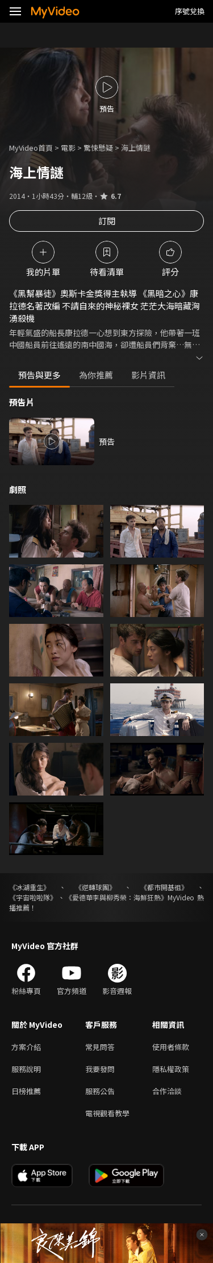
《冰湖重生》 (29, 887)
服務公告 (100, 1091)
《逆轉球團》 (95, 887)
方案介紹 (26, 1046)
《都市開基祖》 (164, 887)
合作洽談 (167, 1091)
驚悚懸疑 (98, 147)
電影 (68, 147)
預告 (107, 441)
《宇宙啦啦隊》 (33, 897)
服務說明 (26, 1069)
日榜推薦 (26, 1091)
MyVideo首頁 (31, 147)
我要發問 (100, 1069)
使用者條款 (170, 1046)
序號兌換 (189, 11)
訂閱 (106, 221)
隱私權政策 (170, 1069)
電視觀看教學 (107, 1113)
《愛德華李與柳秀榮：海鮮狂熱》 (116, 897)
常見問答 (100, 1046)
